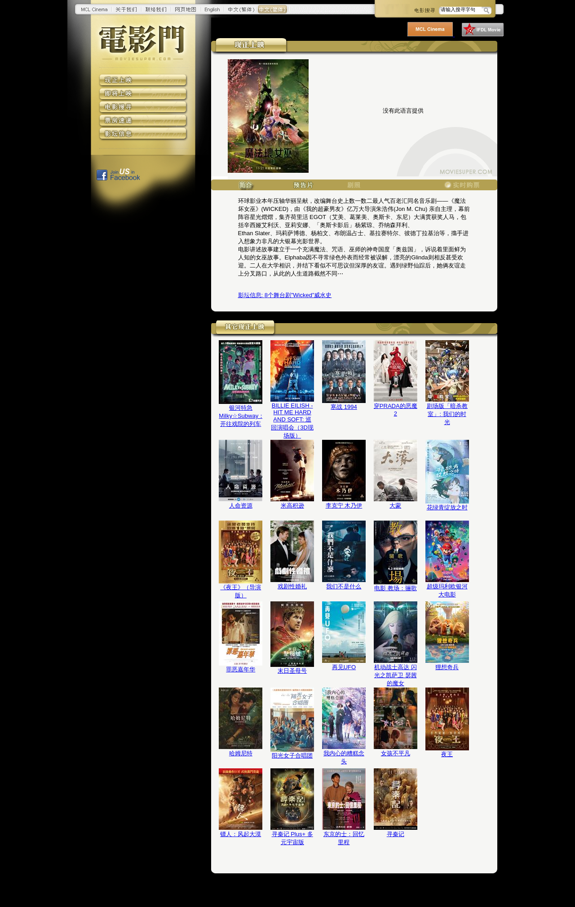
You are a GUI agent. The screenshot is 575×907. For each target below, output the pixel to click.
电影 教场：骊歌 (395, 588)
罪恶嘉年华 (240, 669)
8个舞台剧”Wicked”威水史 (285, 295)
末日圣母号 (292, 670)
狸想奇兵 (447, 667)
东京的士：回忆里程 (343, 838)
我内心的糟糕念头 (343, 757)
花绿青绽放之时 (447, 507)
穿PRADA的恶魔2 (395, 410)
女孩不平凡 (395, 753)
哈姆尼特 (240, 753)
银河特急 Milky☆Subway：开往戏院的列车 (240, 415)
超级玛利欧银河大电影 (447, 590)
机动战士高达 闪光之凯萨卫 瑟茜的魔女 (395, 675)
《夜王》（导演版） (240, 591)
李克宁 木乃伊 (344, 505)
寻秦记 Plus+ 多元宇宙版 (292, 838)
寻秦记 (395, 834)
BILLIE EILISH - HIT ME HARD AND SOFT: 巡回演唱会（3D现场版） (292, 420)
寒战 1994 (344, 406)
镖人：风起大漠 (240, 834)
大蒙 (395, 505)
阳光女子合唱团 (292, 755)
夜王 (447, 754)
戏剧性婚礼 (292, 586)
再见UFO (344, 667)
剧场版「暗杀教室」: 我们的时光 (447, 414)
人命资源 (240, 505)
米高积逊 (292, 505)
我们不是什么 (343, 586)
